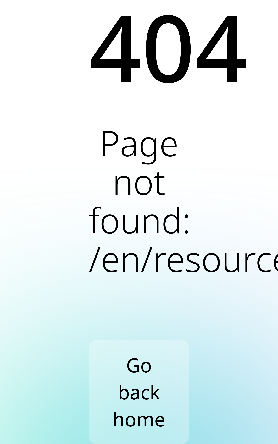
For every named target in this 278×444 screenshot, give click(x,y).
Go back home (139, 392)
